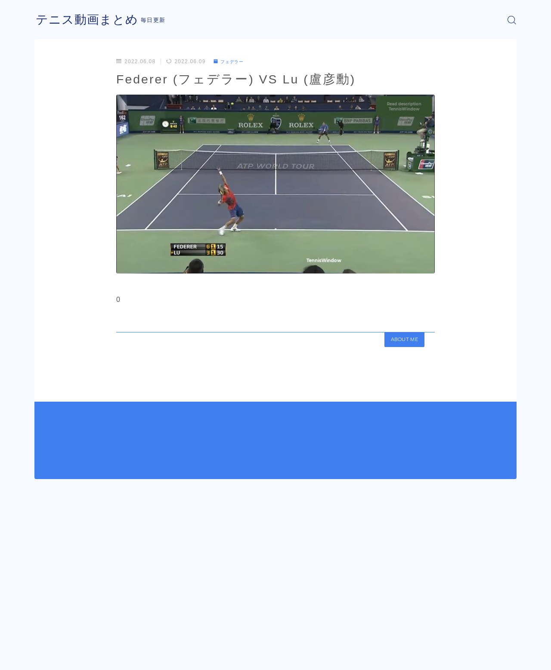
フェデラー (231, 61)
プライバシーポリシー (107, 657)
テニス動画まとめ (90, 20)
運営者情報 (48, 657)
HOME (44, 631)
